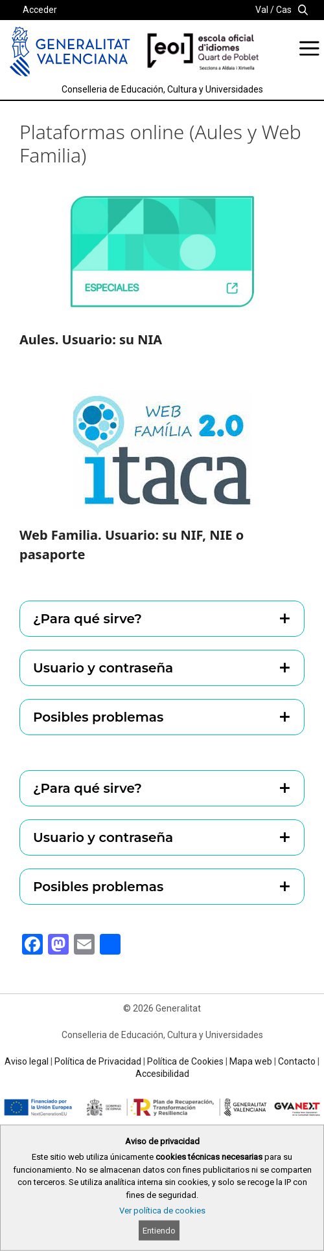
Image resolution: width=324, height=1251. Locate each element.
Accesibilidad (162, 1073)
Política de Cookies (185, 1061)
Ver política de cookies (162, 1210)
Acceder (40, 10)
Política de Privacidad (97, 1061)
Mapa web (250, 1061)
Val (261, 10)
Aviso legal (27, 1061)
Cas (284, 10)
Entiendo (159, 1230)
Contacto (297, 1061)
